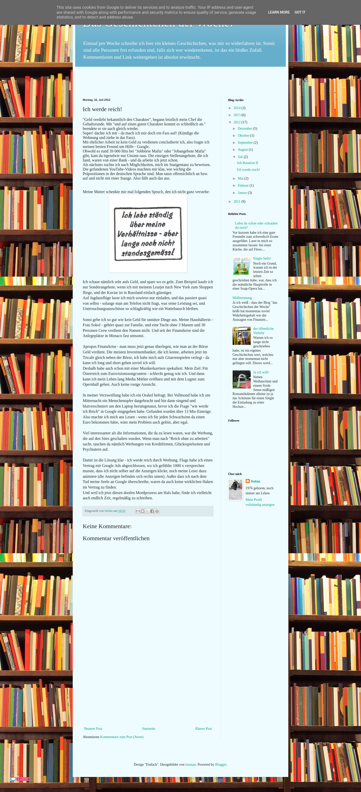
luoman (190, 764)
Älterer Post (203, 729)
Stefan (109, 511)
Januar (243, 193)
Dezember (245, 128)
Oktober (244, 135)
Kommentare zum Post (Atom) (122, 737)
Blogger (220, 764)
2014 (238, 108)
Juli (241, 157)
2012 (238, 122)
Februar (243, 185)
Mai (241, 178)
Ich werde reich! (248, 170)
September (245, 142)
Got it (300, 12)
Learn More (279, 12)
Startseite (148, 729)
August (243, 149)
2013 (238, 115)
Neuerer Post (93, 729)
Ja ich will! (261, 372)
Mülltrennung (242, 298)
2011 (237, 201)
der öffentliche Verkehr (263, 331)
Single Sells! (262, 258)
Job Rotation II (247, 163)
